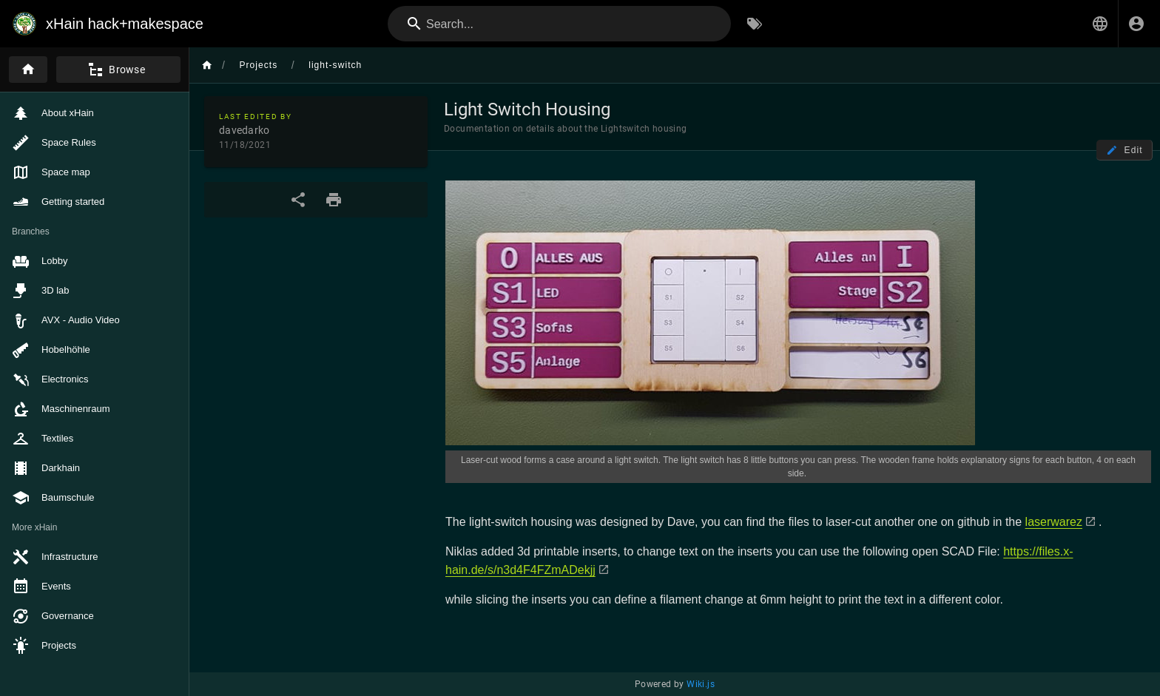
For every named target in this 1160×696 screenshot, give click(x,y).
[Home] (28, 69)
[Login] (1136, 23)
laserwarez (1053, 522)
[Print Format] (333, 199)
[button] (1100, 23)
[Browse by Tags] (754, 23)
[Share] (298, 199)
